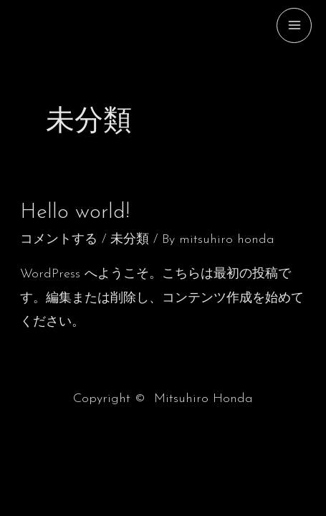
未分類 (129, 240)
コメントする (58, 240)
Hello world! (75, 212)
